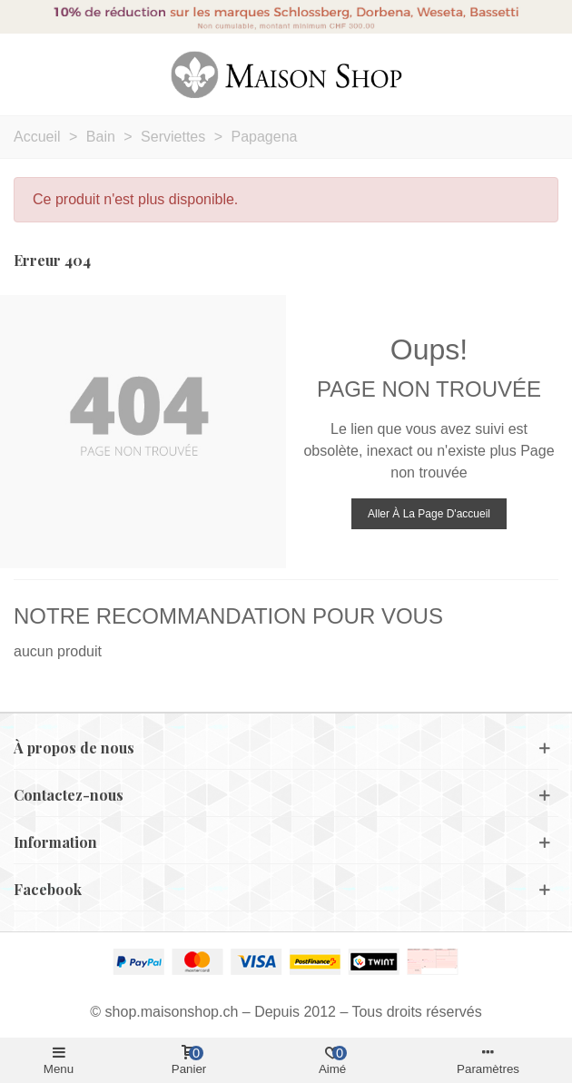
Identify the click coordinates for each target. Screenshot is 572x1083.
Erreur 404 (52, 260)
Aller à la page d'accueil (429, 513)
